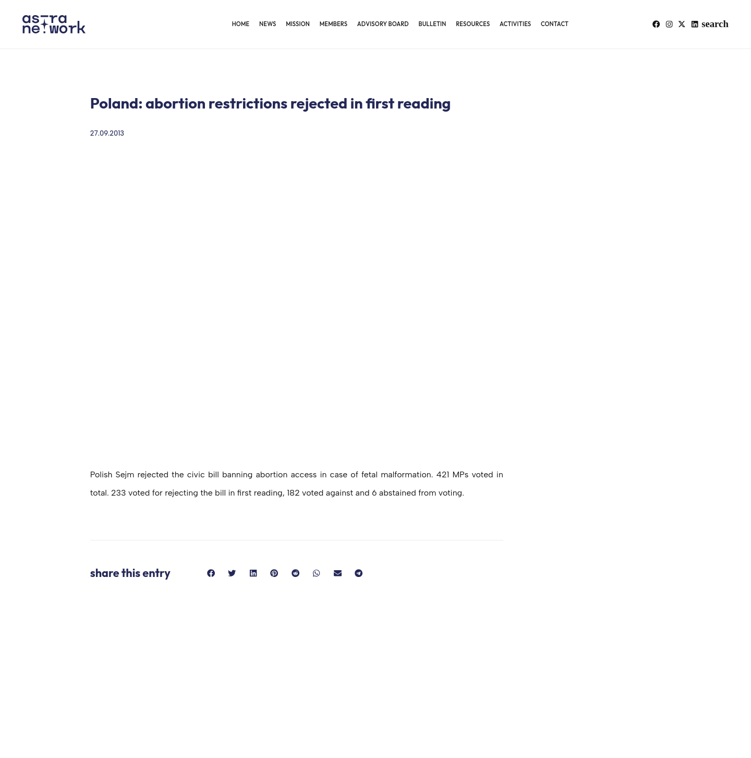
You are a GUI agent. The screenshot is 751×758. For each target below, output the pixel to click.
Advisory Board (383, 24)
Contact (554, 24)
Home (241, 24)
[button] (721, 24)
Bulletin (432, 24)
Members (333, 24)
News (267, 24)
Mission (298, 24)
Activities (515, 24)
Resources (473, 24)
